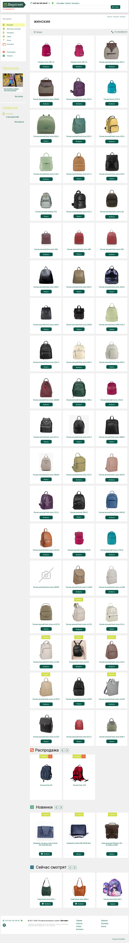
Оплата (68, 3)
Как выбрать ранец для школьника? (11, 89)
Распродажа (9, 52)
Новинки (8, 56)
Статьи (103, 926)
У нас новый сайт (12, 117)
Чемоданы (8, 32)
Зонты (7, 40)
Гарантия (104, 920)
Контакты (75, 3)
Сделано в (118, 939)
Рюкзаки (8, 25)
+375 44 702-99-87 (39, 3)
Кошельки (8, 44)
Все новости (19, 122)
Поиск (116, 7)
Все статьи (19, 96)
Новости (79, 923)
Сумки (7, 36)
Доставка (60, 3)
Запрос (46, 141)
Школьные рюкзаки (12, 29)
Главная (79, 920)
